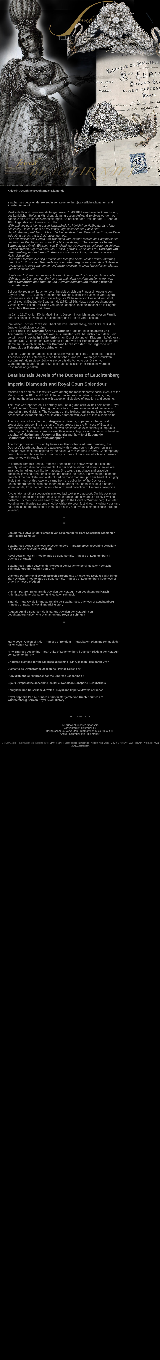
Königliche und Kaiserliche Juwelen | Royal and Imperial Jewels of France (55, 690)
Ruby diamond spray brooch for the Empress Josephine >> (46, 675)
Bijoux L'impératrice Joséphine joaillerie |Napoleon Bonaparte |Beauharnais (57, 682)
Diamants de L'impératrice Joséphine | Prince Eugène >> (44, 668)
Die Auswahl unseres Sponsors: (80, 725)
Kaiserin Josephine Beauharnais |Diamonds (36, 190)
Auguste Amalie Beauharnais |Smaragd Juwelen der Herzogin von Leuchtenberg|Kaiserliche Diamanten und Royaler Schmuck (50, 613)
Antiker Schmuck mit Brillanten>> (80, 733)
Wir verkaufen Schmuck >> (80, 728)
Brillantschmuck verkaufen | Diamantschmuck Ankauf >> (80, 730)
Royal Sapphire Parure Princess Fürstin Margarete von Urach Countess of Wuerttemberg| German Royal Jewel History (55, 698)
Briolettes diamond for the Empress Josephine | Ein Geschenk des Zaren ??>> (58, 661)
